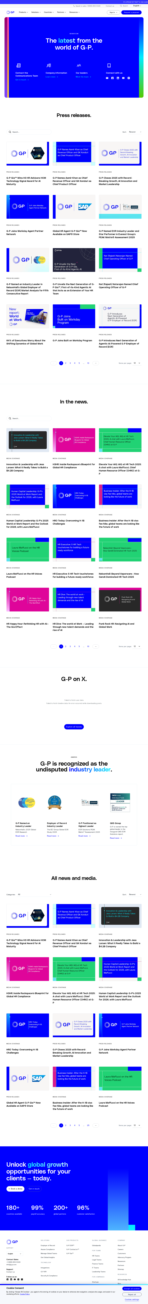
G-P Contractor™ (72, 1251)
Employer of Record (48, 1246)
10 (88, 646)
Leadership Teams (98, 1273)
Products (27, 12)
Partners (65, 12)
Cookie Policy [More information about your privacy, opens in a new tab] (25, 1294)
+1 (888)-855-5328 (13, 1263)
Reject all (132, 1294)
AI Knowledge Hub (124, 1281)
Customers (122, 1254)
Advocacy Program (124, 1258)
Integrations (45, 1269)
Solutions (39, 12)
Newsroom (121, 1262)
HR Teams (96, 1257)
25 (88, 1126)
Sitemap (121, 1270)
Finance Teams (97, 1265)
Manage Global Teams (49, 1254)
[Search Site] (124, 6)
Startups (95, 1283)
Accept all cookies (132, 1288)
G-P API (43, 1273)
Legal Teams (96, 1261)
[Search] (31, 132)
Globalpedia (96, 1246)
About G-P (121, 1246)
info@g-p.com (11, 1266)
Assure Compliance (48, 1251)
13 (88, 363)
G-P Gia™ (70, 1254)
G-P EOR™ (70, 1246)
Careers (120, 1251)
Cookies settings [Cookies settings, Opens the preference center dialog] (132, 1299)
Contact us (10, 1273)
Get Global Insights (48, 1258)
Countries (52, 12)
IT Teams (95, 1269)
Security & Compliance (49, 1277)
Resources (78, 12)
